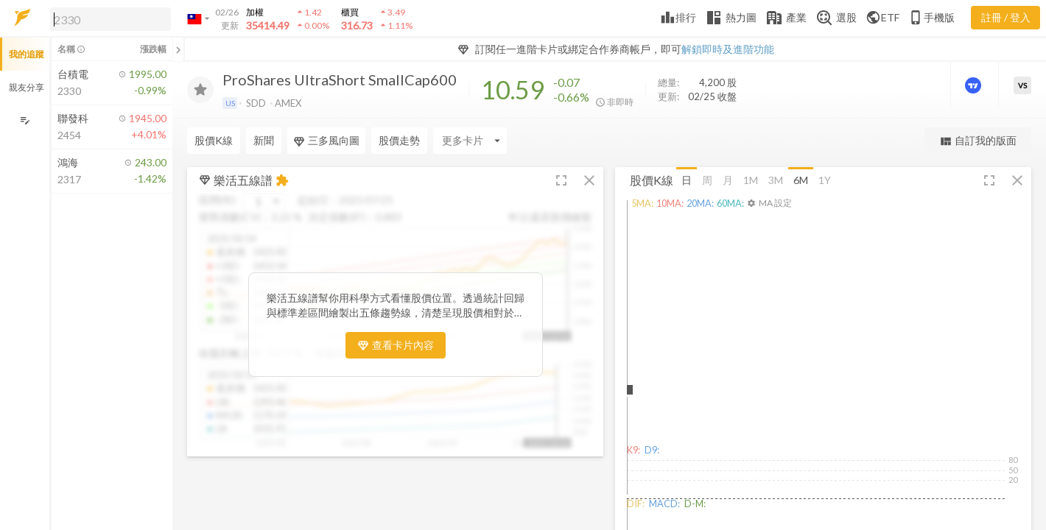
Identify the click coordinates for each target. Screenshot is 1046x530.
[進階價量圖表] (974, 85)
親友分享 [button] (26, 87)
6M (800, 179)
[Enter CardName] (470, 140)
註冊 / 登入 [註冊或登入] (1006, 17)
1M (750, 179)
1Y (824, 179)
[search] (110, 19)
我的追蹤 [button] (26, 54)
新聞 (263, 140)
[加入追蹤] (200, 90)
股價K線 (213, 140)
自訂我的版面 (978, 141)
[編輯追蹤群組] (24, 120)
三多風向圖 (326, 140)
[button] (107, 18)
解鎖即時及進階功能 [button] (727, 49)
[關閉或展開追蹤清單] (178, 49)
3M (775, 179)
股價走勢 (399, 140)
